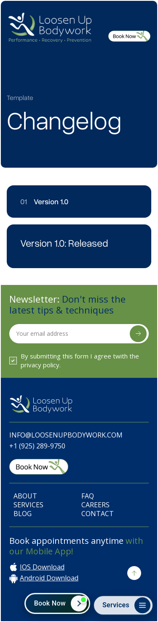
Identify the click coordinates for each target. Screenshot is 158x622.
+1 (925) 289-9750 (37, 446)
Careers (95, 505)
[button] (139, 24)
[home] (50, 27)
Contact (97, 513)
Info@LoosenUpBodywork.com (66, 435)
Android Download (49, 578)
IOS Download (42, 567)
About (25, 496)
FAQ (87, 496)
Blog (22, 513)
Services (28, 505)
